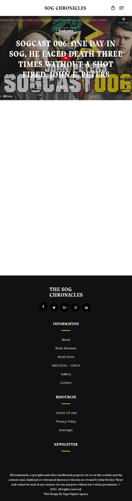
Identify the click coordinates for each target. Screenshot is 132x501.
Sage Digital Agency (75, 494)
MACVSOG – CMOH (66, 365)
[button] (121, 8)
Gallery (66, 374)
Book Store (66, 357)
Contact (66, 382)
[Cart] (113, 8)
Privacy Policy (66, 421)
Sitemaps (66, 430)
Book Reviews (65, 348)
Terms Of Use (66, 413)
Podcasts (66, 31)
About (66, 339)
